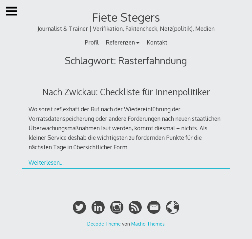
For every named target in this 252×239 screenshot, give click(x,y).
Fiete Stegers (126, 17)
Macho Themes (148, 224)
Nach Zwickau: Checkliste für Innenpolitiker (126, 91)
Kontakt (157, 42)
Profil (91, 42)
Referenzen (120, 42)
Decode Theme (104, 224)
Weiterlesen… (46, 162)
